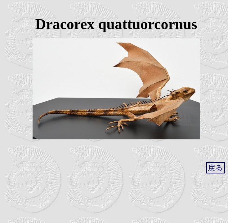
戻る (215, 168)
